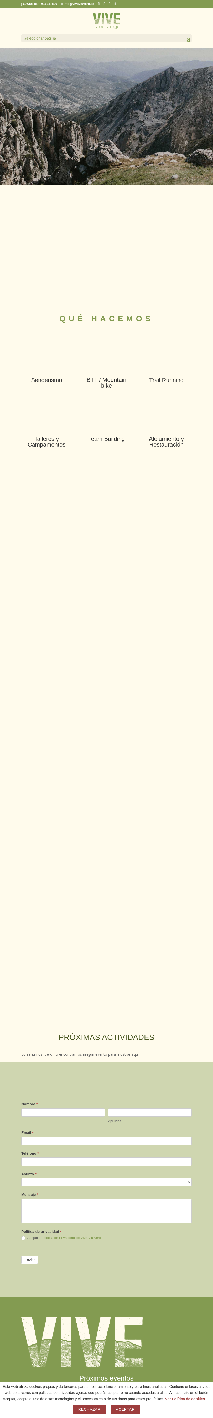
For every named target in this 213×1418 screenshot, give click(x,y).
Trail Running (166, 380)
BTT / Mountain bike (106, 383)
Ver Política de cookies (185, 1399)
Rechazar (89, 1409)
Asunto (29, 1174)
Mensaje (29, 1195)
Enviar (29, 1260)
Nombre (29, 1104)
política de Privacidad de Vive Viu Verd (72, 1238)
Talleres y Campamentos (46, 442)
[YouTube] (115, 4)
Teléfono (30, 1153)
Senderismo (46, 380)
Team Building (106, 439)
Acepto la (61, 1238)
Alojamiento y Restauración (166, 442)
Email (27, 1133)
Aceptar (125, 1409)
